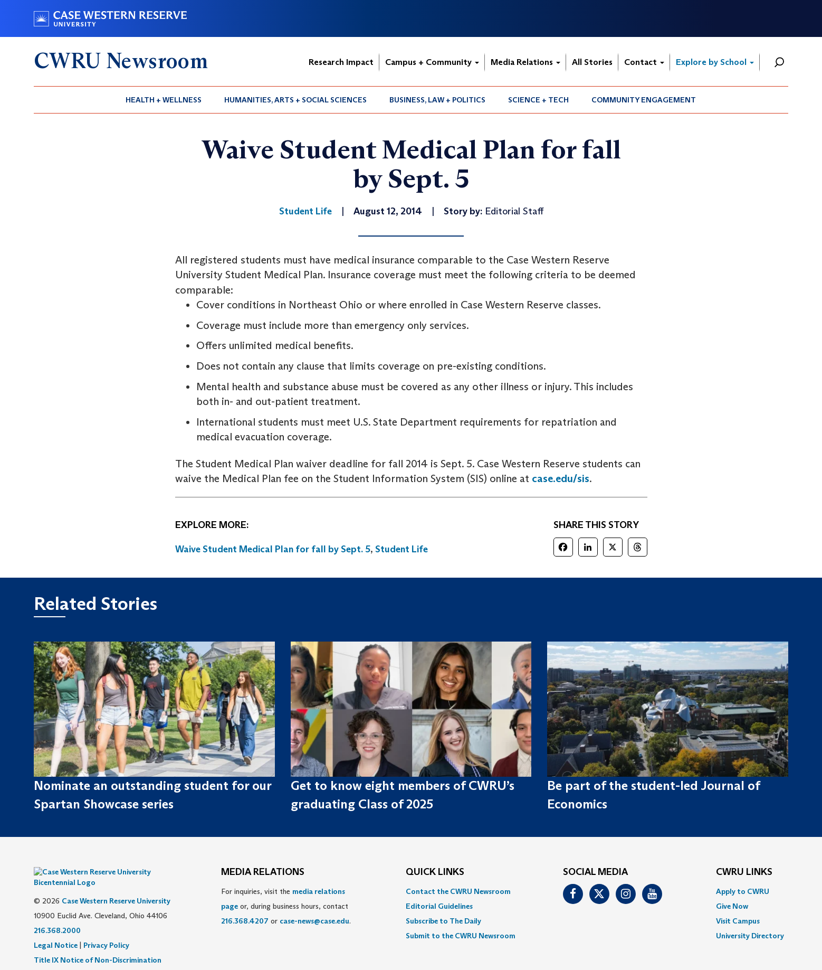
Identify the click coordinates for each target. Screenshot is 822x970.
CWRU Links (744, 872)
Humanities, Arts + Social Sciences (295, 100)
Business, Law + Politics (437, 100)
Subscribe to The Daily (443, 921)
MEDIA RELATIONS (262, 872)
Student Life (401, 549)
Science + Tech (538, 100)
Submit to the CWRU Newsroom (460, 935)
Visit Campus (738, 921)
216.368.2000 (57, 914)
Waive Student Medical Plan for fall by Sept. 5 (272, 549)
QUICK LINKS (435, 872)
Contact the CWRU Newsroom (458, 891)
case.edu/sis (560, 478)
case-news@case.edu (314, 921)
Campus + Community (432, 62)
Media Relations (525, 62)
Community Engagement (643, 100)
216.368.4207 (245, 921)
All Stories (592, 62)
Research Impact (341, 62)
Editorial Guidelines (439, 906)
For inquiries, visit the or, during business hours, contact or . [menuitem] (286, 906)
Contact (644, 62)
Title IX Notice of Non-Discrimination (97, 944)
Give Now (732, 906)
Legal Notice (56, 929)
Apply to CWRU (742, 891)
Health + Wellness (164, 100)
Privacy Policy (106, 929)
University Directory (750, 935)
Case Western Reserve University (116, 885)
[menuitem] (163, 100)
